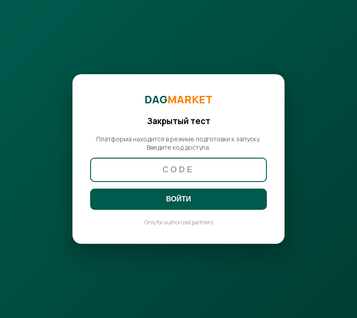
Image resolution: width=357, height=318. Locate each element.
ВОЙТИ (178, 199)
